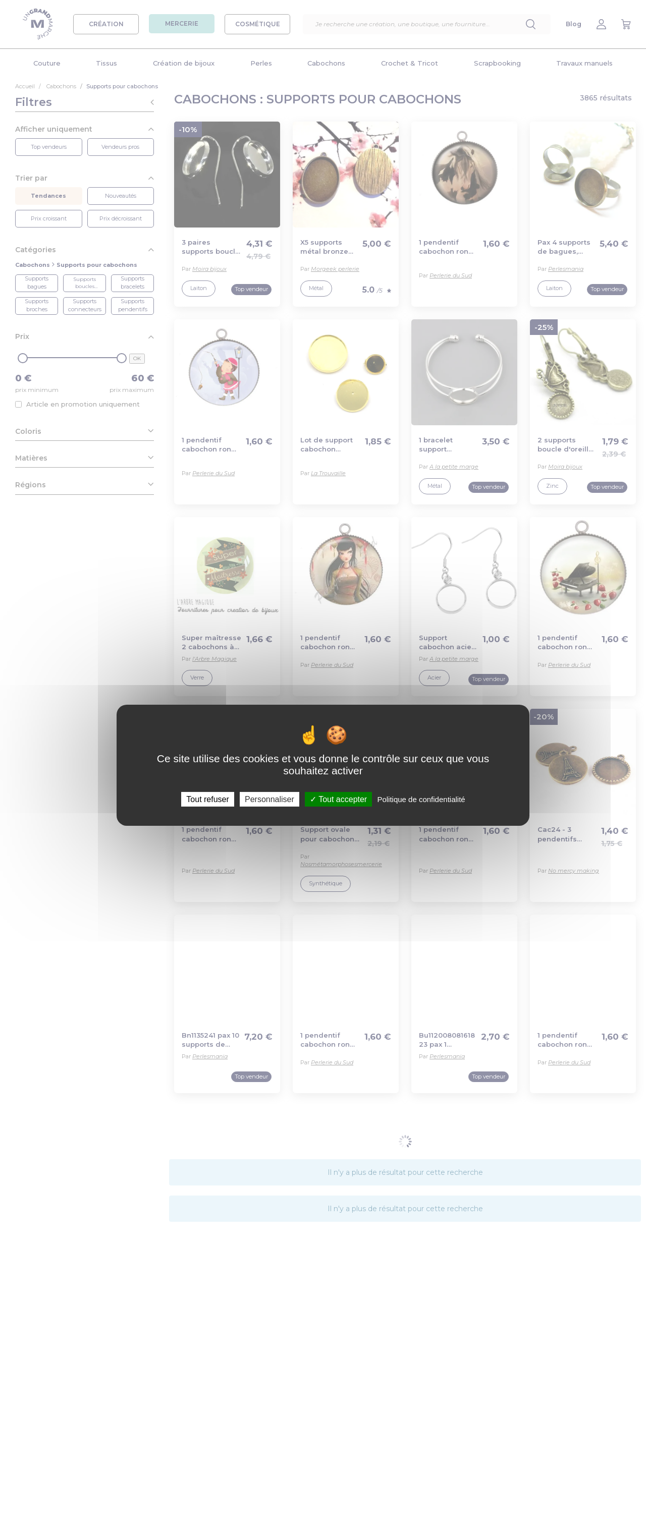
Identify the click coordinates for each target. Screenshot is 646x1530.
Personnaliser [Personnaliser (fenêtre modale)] (269, 799)
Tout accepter (338, 799)
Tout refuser (207, 799)
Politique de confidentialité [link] (421, 799)
